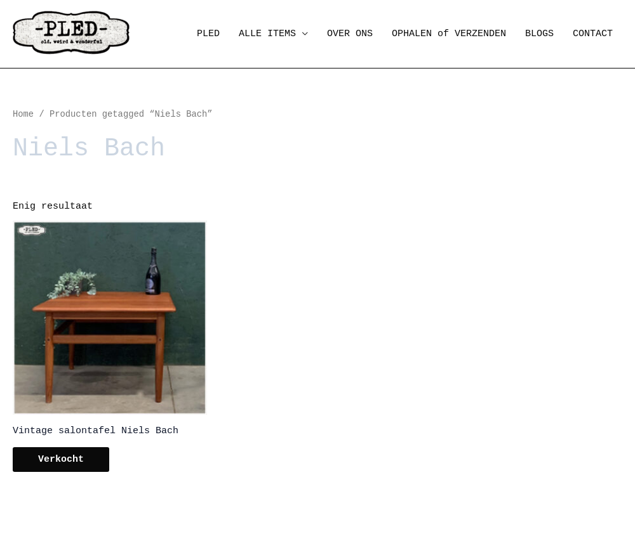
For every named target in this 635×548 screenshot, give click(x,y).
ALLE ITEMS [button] (267, 34)
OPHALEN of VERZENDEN (449, 34)
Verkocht (61, 459)
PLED (208, 34)
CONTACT (593, 34)
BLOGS (539, 34)
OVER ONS (350, 34)
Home (23, 114)
